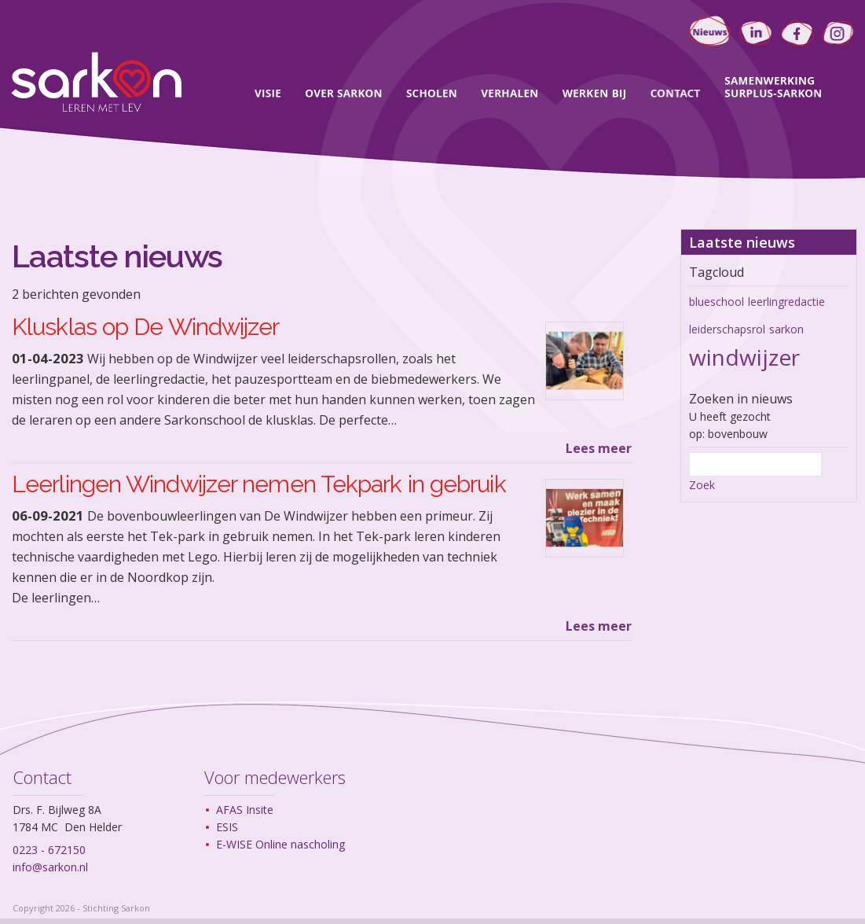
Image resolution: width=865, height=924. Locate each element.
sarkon (786, 329)
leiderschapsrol (727, 329)
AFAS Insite (244, 809)
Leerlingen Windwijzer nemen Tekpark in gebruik (259, 484)
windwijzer (744, 357)
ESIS (227, 826)
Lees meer (599, 448)
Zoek (702, 484)
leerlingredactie (786, 301)
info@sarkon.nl (50, 867)
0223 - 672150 (49, 849)
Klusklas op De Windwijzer (146, 327)
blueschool (716, 301)
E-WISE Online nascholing (280, 844)
